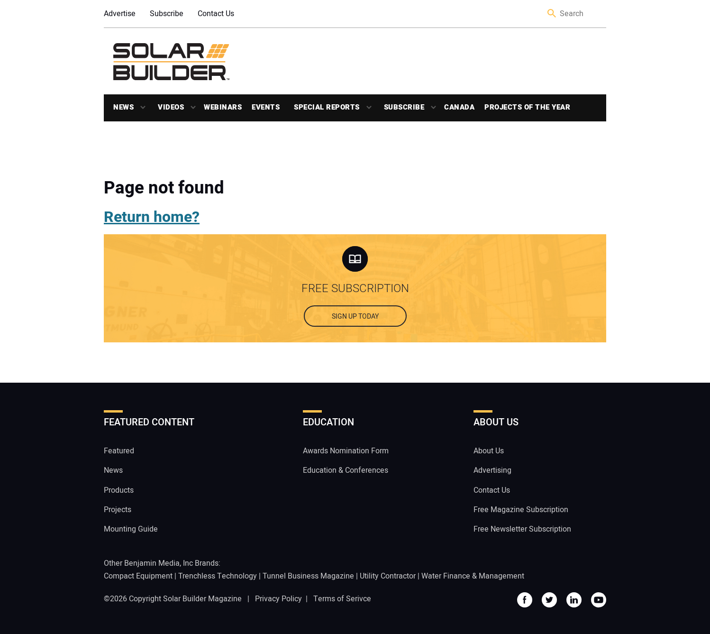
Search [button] (552, 14)
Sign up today (355, 317)
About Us (488, 451)
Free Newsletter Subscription (522, 529)
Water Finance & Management (472, 576)
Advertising (492, 470)
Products (119, 490)
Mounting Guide (131, 529)
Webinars (223, 107)
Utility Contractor (388, 576)
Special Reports (327, 107)
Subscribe (166, 13)
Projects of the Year (527, 107)
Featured (119, 451)
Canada (459, 107)
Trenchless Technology (217, 576)
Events (266, 107)
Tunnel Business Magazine (308, 576)
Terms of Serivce (342, 599)
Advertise (120, 13)
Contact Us (216, 13)
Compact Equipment (138, 576)
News (123, 107)
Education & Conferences (345, 470)
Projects (117, 509)
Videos (171, 107)
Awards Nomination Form (346, 451)
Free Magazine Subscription (520, 509)
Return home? (152, 217)
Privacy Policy (278, 599)
